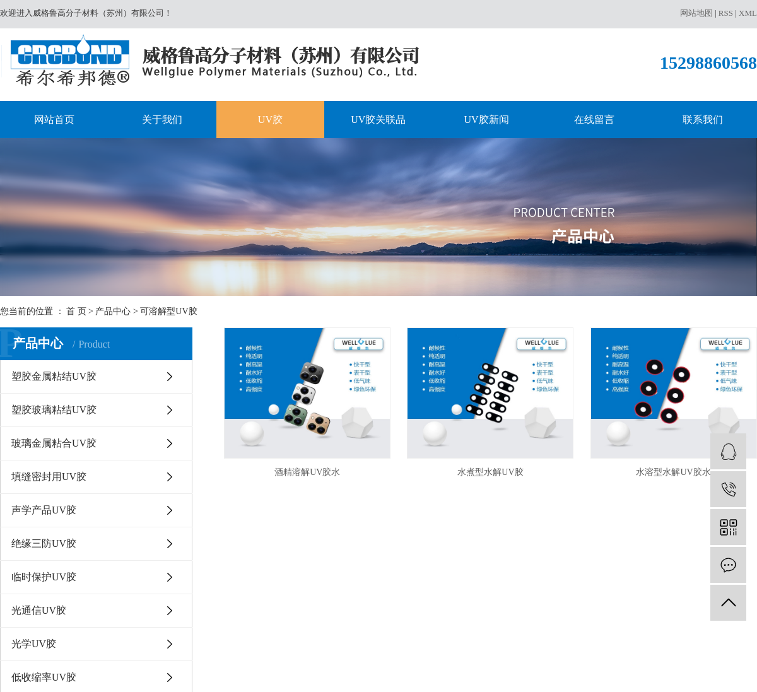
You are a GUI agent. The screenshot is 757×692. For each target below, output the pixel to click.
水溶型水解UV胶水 (673, 472)
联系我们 (703, 119)
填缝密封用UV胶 (48, 476)
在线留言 (594, 119)
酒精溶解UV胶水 (307, 472)
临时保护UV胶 (43, 577)
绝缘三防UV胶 (43, 543)
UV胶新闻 (486, 119)
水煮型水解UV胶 (490, 472)
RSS (726, 13)
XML (748, 13)
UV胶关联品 (378, 119)
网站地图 (696, 13)
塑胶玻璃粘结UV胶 (54, 409)
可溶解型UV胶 (168, 311)
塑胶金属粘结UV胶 (54, 376)
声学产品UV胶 (43, 510)
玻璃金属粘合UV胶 (54, 443)
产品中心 (113, 311)
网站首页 (54, 119)
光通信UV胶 (38, 610)
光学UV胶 (33, 643)
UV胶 (270, 119)
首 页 (76, 311)
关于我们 (162, 119)
